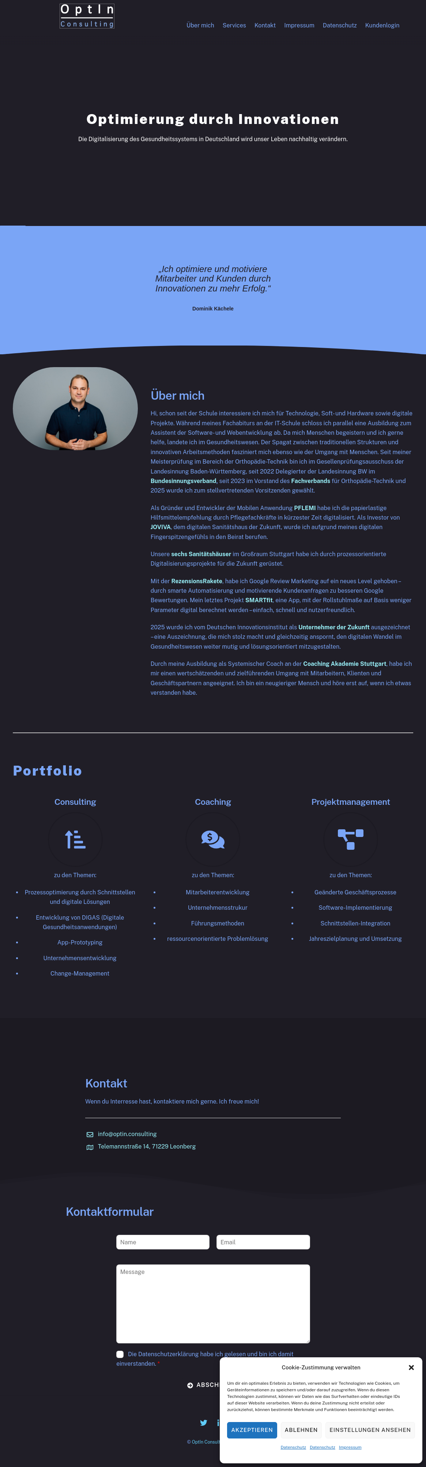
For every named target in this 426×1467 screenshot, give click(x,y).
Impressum (350, 1447)
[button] (411, 1367)
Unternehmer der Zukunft (334, 627)
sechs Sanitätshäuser (201, 554)
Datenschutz (293, 1447)
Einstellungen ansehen (370, 1430)
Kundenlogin (382, 25)
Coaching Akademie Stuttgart (344, 663)
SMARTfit (259, 600)
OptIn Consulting (209, 1442)
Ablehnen (301, 1430)
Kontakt (265, 25)
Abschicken (213, 1384)
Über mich (200, 25)
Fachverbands (310, 481)
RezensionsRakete (196, 581)
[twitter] (203, 1422)
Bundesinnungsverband (183, 481)
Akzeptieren (252, 1430)
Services (234, 25)
